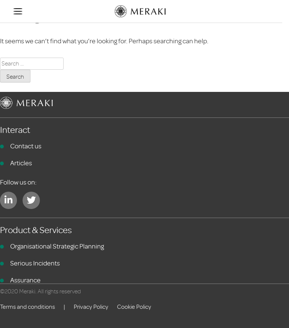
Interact (15, 130)
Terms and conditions (27, 307)
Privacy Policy (91, 307)
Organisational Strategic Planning (57, 246)
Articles (21, 163)
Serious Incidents (35, 263)
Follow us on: (18, 182)
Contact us (25, 146)
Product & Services (36, 230)
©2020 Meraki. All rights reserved (40, 291)
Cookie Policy (134, 307)
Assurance (25, 280)
